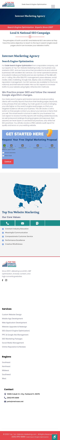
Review (37, 224)
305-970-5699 (7, 224)
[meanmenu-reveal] (53, 6)
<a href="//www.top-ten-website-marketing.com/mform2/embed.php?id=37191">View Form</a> (30, 153)
